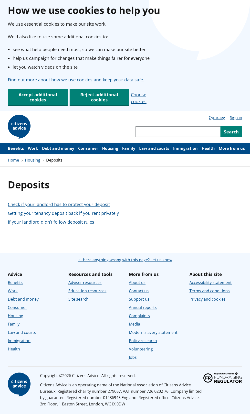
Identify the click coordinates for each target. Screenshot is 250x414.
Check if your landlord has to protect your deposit (59, 204)
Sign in (236, 117)
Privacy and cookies (207, 299)
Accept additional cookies (38, 97)
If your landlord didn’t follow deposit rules (51, 222)
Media (134, 324)
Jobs (133, 357)
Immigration (185, 148)
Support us (139, 299)
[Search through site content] (177, 131)
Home (13, 160)
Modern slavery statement (153, 332)
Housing (110, 148)
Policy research (143, 340)
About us (137, 282)
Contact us (139, 291)
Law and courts (154, 148)
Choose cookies (138, 98)
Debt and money (58, 148)
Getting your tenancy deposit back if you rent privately (63, 213)
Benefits (16, 148)
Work (33, 148)
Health (208, 148)
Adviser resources (85, 282)
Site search (78, 299)
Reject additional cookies (99, 97)
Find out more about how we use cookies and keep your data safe (75, 80)
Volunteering (141, 349)
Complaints (139, 315)
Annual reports (143, 307)
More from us (232, 148)
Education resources (87, 291)
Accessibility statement (210, 282)
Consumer (88, 148)
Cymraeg (217, 117)
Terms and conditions (209, 291)
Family (128, 148)
